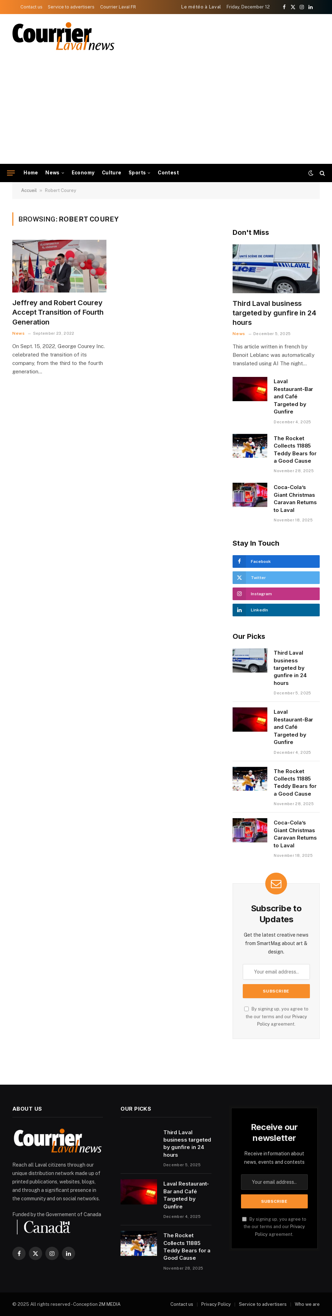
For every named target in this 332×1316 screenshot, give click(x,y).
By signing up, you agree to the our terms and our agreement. (276, 1016)
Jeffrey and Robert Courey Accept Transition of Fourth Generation (58, 312)
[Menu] (11, 173)
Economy (83, 172)
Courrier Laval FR (118, 6)
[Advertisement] (166, 111)
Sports (137, 172)
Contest (168, 172)
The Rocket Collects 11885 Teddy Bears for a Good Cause (295, 449)
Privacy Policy (216, 1304)
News (52, 172)
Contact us (31, 6)
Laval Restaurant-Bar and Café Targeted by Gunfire (293, 396)
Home (31, 172)
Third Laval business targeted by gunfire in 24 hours (274, 313)
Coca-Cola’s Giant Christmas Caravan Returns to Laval (295, 498)
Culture (112, 172)
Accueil (29, 190)
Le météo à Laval (201, 6)
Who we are (307, 1304)
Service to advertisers (71, 6)
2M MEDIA (110, 1304)
